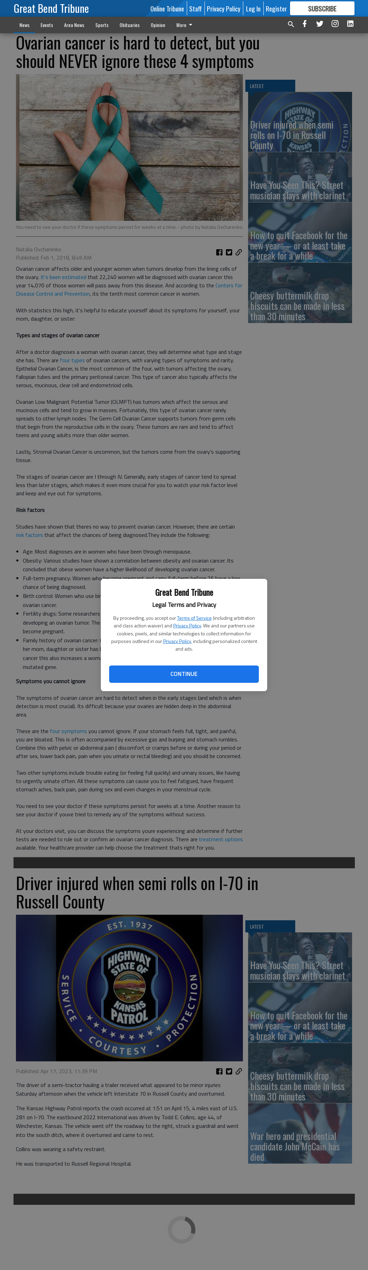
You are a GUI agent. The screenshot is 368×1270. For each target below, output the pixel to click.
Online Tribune (167, 8)
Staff (195, 8)
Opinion (158, 24)
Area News (74, 24)
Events (47, 24)
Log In (253, 8)
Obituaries (130, 24)
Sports (101, 24)
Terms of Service (194, 617)
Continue (183, 674)
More (185, 24)
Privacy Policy (187, 625)
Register (276, 8)
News (24, 24)
